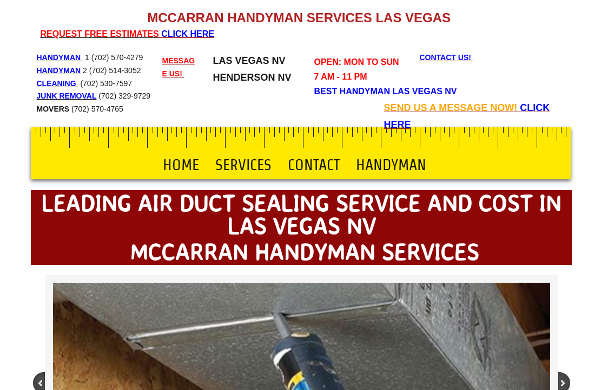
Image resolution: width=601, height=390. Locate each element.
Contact (314, 165)
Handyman (391, 165)
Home (181, 165)
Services (243, 165)
